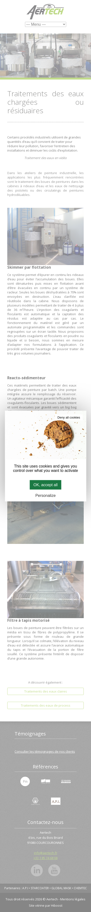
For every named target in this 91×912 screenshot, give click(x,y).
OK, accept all (45, 485)
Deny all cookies (69, 417)
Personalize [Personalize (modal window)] (45, 495)
